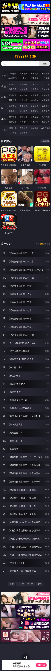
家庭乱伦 (23, 117)
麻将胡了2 (12, 78)
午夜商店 (23, 128)
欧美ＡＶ (34, 84)
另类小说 (23, 121)
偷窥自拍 (12, 106)
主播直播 (34, 89)
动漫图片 (45, 106)
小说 (3, 118)
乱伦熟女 (34, 100)
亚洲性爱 (12, 95)
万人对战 (34, 73)
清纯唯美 (23, 110)
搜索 (45, 63)
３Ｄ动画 (45, 84)
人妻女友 (34, 117)
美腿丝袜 (12, 110)
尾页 (39, 584)
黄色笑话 (34, 121)
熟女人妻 (12, 89)
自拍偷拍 (23, 84)
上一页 (21, 584)
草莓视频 (34, 128)
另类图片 (45, 110)
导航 (3, 129)
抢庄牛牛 (45, 78)
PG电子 (12, 73)
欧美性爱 (45, 95)
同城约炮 (12, 128)
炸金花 (23, 78)
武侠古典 (45, 117)
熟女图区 (34, 110)
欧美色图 (34, 106)
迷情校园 (12, 121)
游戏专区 (45, 73)
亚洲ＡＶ (12, 84)
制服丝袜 (12, 100)
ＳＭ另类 (45, 89)
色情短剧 (23, 132)
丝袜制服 (23, 89)
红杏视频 (12, 132)
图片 (3, 108)
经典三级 (23, 100)
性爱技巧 (45, 121)
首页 (12, 584)
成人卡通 (34, 95)
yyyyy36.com (25, 56)
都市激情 (12, 117)
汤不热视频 (45, 128)
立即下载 (41, 665)
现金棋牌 (34, 78)
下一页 (30, 584)
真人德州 (23, 73)
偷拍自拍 (23, 95)
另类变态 (45, 100)
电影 (3, 97)
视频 (3, 86)
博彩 (3, 75)
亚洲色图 (23, 106)
